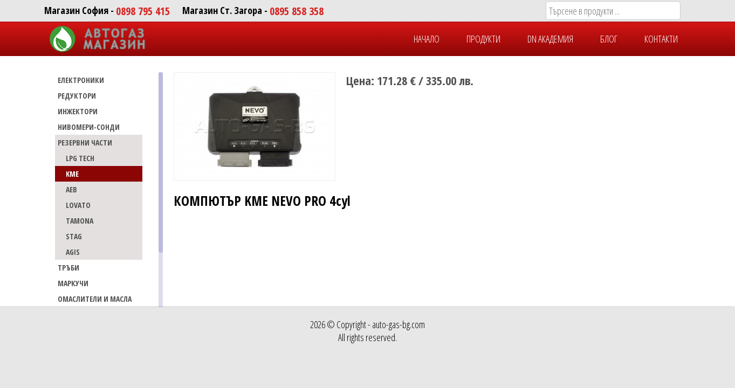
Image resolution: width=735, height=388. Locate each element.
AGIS (73, 252)
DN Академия (550, 38)
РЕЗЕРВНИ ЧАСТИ (85, 142)
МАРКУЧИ (73, 283)
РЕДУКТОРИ (77, 96)
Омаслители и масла (95, 299)
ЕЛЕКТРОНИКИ (81, 80)
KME (72, 174)
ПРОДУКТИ (483, 38)
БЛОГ (608, 38)
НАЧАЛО (426, 38)
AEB (71, 189)
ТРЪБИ (68, 267)
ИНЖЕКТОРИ (78, 111)
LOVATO (78, 205)
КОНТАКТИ (661, 38)
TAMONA (79, 221)
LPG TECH (80, 158)
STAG (74, 236)
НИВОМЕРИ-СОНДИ (89, 127)
